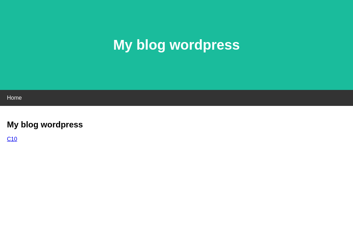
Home (14, 98)
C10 (12, 139)
